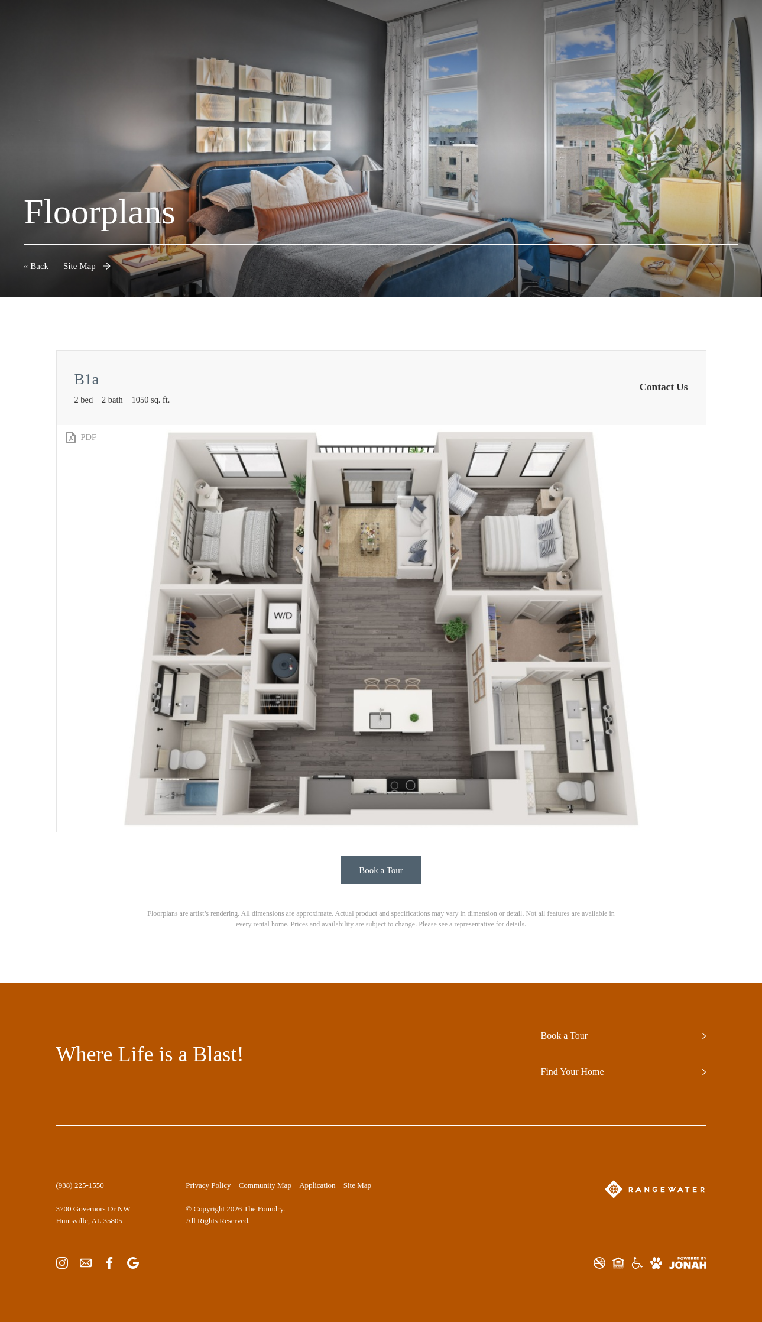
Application (317, 1185)
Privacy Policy (208, 1185)
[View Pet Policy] (656, 1263)
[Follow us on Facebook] (109, 1262)
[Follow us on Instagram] (62, 1262)
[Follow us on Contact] (86, 1262)
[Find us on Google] (133, 1262)
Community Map (265, 1185)
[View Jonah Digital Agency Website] (687, 1263)
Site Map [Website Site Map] (357, 1185)
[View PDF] (80, 437)
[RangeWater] (654, 1189)
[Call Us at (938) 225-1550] (80, 1185)
